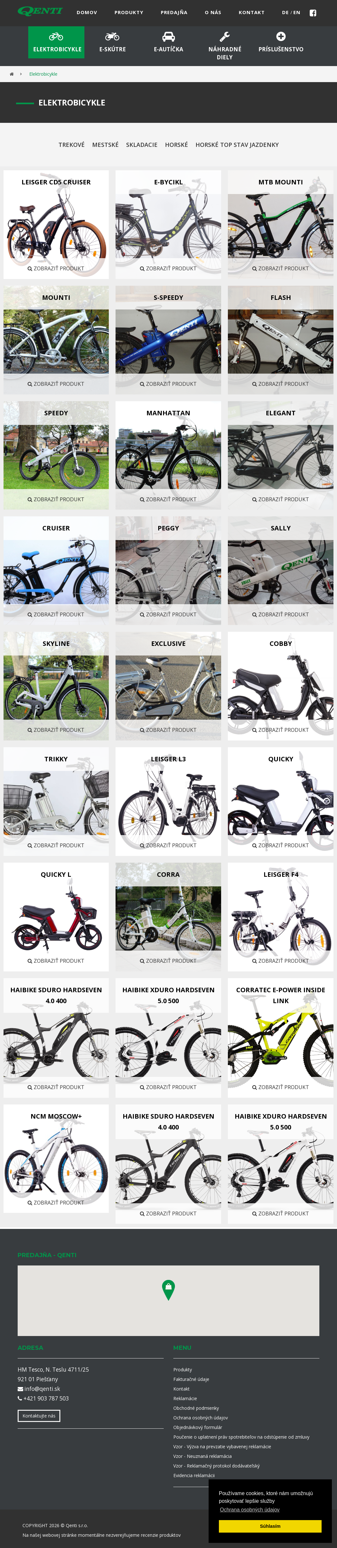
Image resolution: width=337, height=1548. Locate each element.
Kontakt (181, 1389)
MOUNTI (56, 297)
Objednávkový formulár (197, 1427)
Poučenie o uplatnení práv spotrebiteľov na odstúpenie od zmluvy (241, 1437)
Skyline (56, 643)
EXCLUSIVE (168, 643)
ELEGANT (281, 413)
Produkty (182, 1369)
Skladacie (142, 144)
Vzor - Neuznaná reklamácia (202, 1456)
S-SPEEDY (168, 297)
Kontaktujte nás (39, 1416)
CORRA (168, 874)
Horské (176, 144)
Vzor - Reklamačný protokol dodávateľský (216, 1466)
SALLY (281, 528)
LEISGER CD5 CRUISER (56, 182)
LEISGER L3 (168, 759)
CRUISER (56, 528)
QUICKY (280, 759)
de (286, 12)
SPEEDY (56, 413)
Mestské (105, 144)
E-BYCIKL (168, 182)
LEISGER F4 (281, 874)
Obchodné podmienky (196, 1408)
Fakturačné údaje (191, 1379)
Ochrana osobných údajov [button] (250, 1509)
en (296, 12)
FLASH (281, 297)
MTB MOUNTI (280, 182)
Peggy (168, 528)
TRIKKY (56, 759)
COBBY (281, 643)
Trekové (71, 144)
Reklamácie (185, 1398)
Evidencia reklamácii (194, 1475)
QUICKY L (56, 874)
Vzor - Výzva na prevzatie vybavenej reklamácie (222, 1446)
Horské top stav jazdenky (237, 144)
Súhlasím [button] (270, 1526)
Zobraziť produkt (56, 268)
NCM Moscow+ (56, 1116)
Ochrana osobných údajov (200, 1418)
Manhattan (168, 413)
